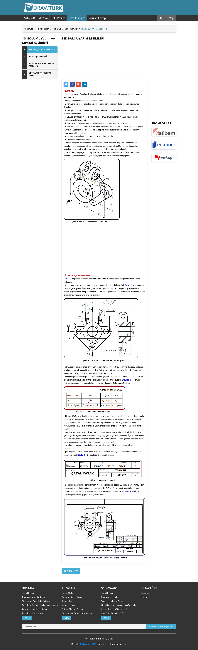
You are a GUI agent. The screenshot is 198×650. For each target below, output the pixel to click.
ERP (94, 644)
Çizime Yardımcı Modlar (72, 597)
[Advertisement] (40, 124)
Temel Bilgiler (28, 593)
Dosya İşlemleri (68, 601)
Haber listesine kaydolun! (161, 626)
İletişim (144, 597)
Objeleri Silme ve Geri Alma (73, 609)
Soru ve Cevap (97, 18)
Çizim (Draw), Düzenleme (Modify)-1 (77, 613)
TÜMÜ (27, 618)
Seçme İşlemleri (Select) (72, 605)
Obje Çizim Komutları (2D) (112, 613)
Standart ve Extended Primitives (36, 601)
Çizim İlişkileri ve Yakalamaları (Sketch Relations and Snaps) (127, 605)
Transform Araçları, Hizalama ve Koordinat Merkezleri (45, 605)
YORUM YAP (71, 571)
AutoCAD (29, 18)
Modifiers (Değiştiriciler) (32, 613)
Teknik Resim (76, 18)
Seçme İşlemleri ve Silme (112, 601)
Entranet (85, 644)
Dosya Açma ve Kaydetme (33, 597)
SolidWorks (58, 18)
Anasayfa (28, 28)
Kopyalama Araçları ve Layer (34, 609)
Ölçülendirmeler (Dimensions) (114, 609)
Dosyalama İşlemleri (110, 597)
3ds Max (43, 18)
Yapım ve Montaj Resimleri (65, 28)
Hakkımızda (145, 593)
